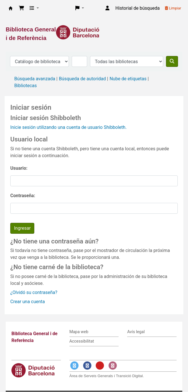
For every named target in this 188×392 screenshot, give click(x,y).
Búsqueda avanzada (34, 78)
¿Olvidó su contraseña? (33, 292)
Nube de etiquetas (127, 78)
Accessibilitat (81, 341)
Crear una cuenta (27, 301)
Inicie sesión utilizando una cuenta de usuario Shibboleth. (68, 127)
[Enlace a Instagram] (112, 365)
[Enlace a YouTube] (100, 365)
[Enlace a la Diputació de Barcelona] (94, 32)
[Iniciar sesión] (107, 8)
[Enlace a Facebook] (87, 365)
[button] (21, 8)
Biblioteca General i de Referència (11, 8)
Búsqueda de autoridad (82, 78)
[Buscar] (172, 61)
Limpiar (173, 8)
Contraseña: (22, 195)
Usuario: (18, 168)
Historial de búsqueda (137, 8)
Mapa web (78, 331)
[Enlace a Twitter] (74, 365)
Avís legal (136, 331)
